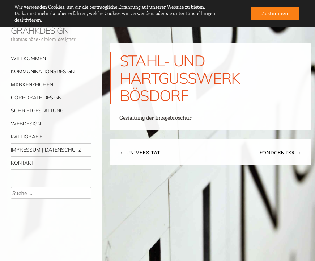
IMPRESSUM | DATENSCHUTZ (46, 149)
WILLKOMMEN (28, 58)
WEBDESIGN (26, 123)
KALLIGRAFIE (26, 136)
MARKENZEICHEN (32, 84)
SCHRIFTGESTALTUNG (37, 110)
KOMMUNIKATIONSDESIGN (43, 71)
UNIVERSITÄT (139, 152)
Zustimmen (274, 13)
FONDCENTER (280, 152)
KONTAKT (22, 163)
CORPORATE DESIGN (36, 97)
